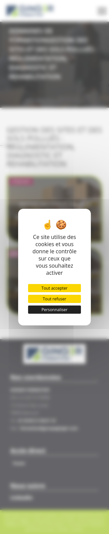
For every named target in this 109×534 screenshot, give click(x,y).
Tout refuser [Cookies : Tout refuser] (54, 299)
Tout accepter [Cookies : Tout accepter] (54, 288)
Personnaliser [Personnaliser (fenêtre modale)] (54, 309)
